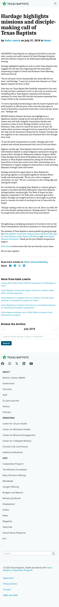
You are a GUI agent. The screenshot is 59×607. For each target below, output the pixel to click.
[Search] (54, 553)
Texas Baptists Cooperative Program (19, 234)
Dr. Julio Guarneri (11, 400)
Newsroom (8, 578)
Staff (5, 394)
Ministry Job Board (12, 498)
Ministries (9, 417)
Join (4, 538)
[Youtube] (31, 363)
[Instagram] (9, 363)
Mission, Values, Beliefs (14, 377)
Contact (7, 589)
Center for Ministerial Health (16, 429)
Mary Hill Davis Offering (14, 475)
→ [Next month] (56, 329)
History (6, 406)
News (47, 40)
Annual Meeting (39, 261)
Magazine (7, 521)
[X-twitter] (16, 363)
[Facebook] (3, 363)
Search (6, 343)
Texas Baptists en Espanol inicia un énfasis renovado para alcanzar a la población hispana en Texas (27, 299)
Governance (8, 383)
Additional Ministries (13, 452)
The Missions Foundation (15, 469)
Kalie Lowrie (12, 40)
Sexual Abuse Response (14, 532)
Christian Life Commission (15, 446)
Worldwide (8, 481)
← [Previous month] (3, 329)
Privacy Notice (10, 583)
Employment (9, 504)
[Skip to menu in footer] (55, 3)
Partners (7, 412)
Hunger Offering (11, 486)
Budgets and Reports (13, 492)
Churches (7, 389)
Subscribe (5, 246)
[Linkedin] (23, 363)
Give (5, 458)
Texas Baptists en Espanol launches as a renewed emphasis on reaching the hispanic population (28, 306)
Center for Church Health (15, 423)
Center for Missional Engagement (19, 435)
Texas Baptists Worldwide (28, 236)
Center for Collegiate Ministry (17, 440)
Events (6, 509)
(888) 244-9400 (10, 595)
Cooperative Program (13, 463)
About (6, 372)
